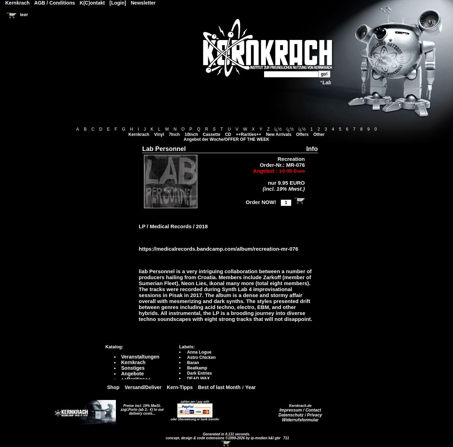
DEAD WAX (198, 378)
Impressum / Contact (300, 410)
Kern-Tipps (180, 387)
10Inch (191, 134)
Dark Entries (199, 373)
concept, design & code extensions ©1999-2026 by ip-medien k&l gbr (224, 438)
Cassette (211, 134)
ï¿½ (278, 129)
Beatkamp (197, 368)
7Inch (174, 134)
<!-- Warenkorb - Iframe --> (226, 443)
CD (228, 134)
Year (250, 387)
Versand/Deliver (143, 387)
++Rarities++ (248, 134)
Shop (113, 387)
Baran (193, 362)
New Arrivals (278, 134)
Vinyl (159, 134)
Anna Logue (199, 352)
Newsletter (143, 3)
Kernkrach (139, 134)
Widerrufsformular (300, 420)
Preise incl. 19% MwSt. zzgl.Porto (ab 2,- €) (141, 408)
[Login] (118, 3)
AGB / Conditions (54, 3)
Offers (302, 134)
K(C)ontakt (92, 3)
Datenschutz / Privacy (300, 415)
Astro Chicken (201, 357)
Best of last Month (219, 387)
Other (318, 134)
